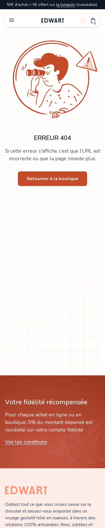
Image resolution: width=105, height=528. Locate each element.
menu (11, 20)
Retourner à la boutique (52, 179)
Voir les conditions (26, 442)
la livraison (65, 4)
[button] (93, 20)
